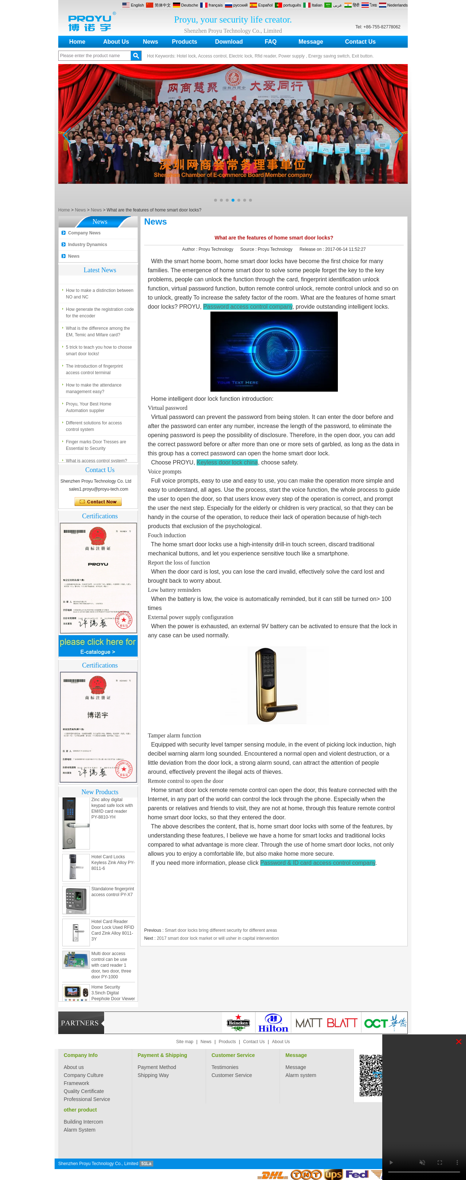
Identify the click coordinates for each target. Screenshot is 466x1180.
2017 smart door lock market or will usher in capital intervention (218, 938)
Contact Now (98, 502)
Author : (190, 249)
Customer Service (233, 1055)
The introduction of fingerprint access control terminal (94, 371)
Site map (184, 1041)
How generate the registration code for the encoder (100, 314)
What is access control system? (96, 273)
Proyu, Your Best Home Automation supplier (88, 409)
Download (229, 42)
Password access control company (247, 307)
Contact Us (360, 42)
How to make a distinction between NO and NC (99, 295)
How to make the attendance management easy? (94, 390)
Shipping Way (153, 1075)
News (150, 42)
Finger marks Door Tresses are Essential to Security (96, 446)
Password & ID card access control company (317, 863)
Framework (76, 1083)
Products (184, 42)
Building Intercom (83, 1122)
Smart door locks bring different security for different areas (221, 930)
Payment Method (157, 1067)
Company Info (81, 1055)
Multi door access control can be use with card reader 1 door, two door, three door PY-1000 (111, 967)
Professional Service (87, 1099)
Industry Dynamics (87, 244)
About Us (116, 42)
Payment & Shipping (162, 1055)
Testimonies (225, 1067)
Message (311, 42)
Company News (84, 232)
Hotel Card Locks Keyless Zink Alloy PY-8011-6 (113, 864)
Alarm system (300, 1075)
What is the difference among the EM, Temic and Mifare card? (98, 333)
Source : (249, 249)
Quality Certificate (84, 1091)
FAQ (271, 42)
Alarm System (79, 1130)
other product (80, 1110)
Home (77, 42)
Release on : (312, 249)
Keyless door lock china (227, 462)
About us (74, 1067)
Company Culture (83, 1075)
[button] (215, 200)
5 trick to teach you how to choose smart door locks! (99, 352)
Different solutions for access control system (94, 427)
